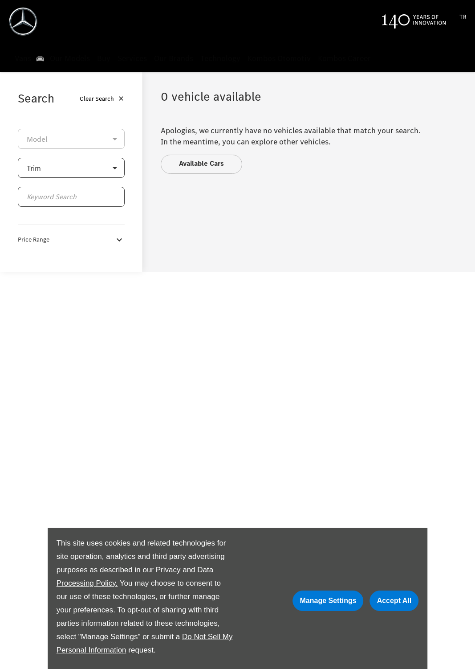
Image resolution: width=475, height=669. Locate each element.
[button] (71, 168)
